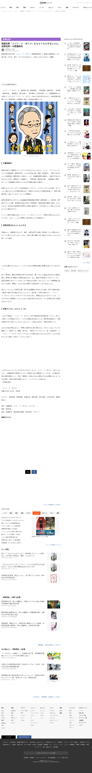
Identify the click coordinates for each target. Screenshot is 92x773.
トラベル (52, 717)
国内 (11, 7)
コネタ (42, 713)
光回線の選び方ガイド (22, 742)
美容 (88, 744)
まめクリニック (41, 742)
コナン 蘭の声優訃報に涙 (9, 537)
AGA (43, 747)
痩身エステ (49, 747)
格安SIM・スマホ (84, 742)
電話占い (76, 742)
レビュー (32, 710)
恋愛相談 (46, 744)
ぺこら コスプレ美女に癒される (11, 531)
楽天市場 (73, 270)
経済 (2, 713)
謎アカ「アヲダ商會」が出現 (10, 534)
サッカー (23, 715)
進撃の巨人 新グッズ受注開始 (10, 540)
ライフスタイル (54, 715)
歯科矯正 (83, 744)
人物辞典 (81, 720)
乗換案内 (72, 744)
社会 (2, 710)
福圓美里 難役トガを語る (9, 528)
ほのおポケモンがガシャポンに (11, 517)
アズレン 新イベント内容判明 (10, 526)
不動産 (77, 744)
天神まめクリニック (51, 742)
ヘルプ (80, 725)
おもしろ (50, 7)
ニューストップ (80, 2)
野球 (22, 713)
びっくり (42, 710)
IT (31, 717)
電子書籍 (55, 747)
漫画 (67, 7)
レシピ (61, 744)
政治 (2, 715)
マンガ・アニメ (34, 713)
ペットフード (37, 747)
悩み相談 (40, 744)
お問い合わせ (64, 757)
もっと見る (87, 262)
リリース (81, 710)
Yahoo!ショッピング (83, 270)
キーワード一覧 (83, 717)
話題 (61, 713)
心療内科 (60, 742)
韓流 (12, 720)
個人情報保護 (51, 757)
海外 (17, 7)
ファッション (33, 722)
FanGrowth (32, 742)
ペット (42, 717)
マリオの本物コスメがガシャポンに (12, 520)
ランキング (76, 7)
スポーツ (32, 7)
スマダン (52, 710)
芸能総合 (13, 710)
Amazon (67, 270)
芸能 (24, 7)
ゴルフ (22, 717)
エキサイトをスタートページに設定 (46, 753)
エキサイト (88, 2)
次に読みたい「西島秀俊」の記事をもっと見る (47, 697)
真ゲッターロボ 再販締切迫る (10, 523)
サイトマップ (82, 722)
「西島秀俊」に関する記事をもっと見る (49, 645)
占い (51, 744)
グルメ (32, 720)
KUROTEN (13, 742)
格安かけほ (20, 744)
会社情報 (26, 757)
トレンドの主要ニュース (53, 544)
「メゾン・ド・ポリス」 (23, 54)
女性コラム (53, 713)
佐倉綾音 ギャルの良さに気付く (11, 543)
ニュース (2, 7)
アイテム (66, 742)
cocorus (34, 744)
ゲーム (32, 715)
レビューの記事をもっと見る (52, 504)
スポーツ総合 (24, 710)
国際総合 (3, 723)
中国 (2, 725)
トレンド (41, 7)
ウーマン (55, 744)
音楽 (12, 715)
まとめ (3, 717)
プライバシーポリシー (41, 757)
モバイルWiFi (27, 744)
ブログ (71, 742)
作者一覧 (81, 713)
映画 (12, 713)
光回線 (14, 744)
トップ (4, 513)
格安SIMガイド (7, 744)
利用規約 (32, 757)
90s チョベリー (54, 720)
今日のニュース (87, 7)
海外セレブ (14, 717)
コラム (59, 7)
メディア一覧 (82, 715)
